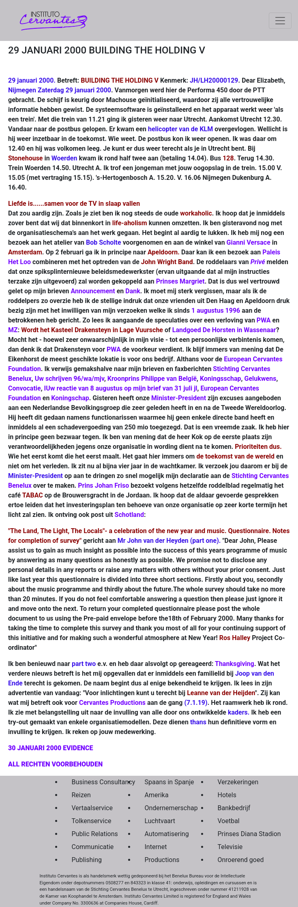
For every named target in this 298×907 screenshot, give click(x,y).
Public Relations (89, 834)
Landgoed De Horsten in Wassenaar (224, 330)
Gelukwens (260, 378)
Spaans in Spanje (162, 782)
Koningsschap (220, 378)
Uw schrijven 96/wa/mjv (69, 378)
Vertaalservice (89, 808)
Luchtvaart (160, 821)
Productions (162, 860)
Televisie (230, 847)
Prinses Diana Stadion (235, 834)
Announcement (93, 291)
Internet (156, 847)
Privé (258, 262)
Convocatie (24, 388)
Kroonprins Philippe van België (152, 378)
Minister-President (178, 398)
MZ (13, 330)
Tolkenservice (89, 821)
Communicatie (89, 847)
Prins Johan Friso (103, 485)
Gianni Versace (248, 242)
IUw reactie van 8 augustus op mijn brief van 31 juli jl (120, 388)
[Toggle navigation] (280, 21)
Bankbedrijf (234, 808)
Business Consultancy (89, 782)
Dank (132, 291)
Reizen (81, 795)
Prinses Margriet (180, 281)
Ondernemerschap (162, 808)
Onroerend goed (235, 860)
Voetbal (229, 821)
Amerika (157, 795)
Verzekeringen (235, 782)
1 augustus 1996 (215, 310)
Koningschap (70, 398)
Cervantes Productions (112, 702)
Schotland (129, 515)
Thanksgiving (234, 664)
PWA (264, 320)
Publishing (87, 860)
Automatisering (162, 834)
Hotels (227, 795)
